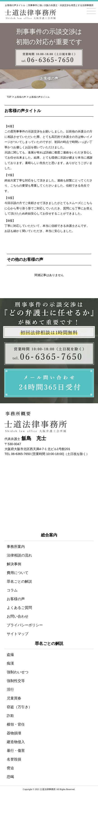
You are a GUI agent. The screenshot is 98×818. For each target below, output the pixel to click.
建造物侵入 (16, 742)
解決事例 (14, 564)
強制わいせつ (17, 672)
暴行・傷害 (16, 750)
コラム (12, 590)
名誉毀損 (14, 759)
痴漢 (10, 663)
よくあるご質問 (19, 608)
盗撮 (10, 655)
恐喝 (10, 777)
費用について (17, 573)
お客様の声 (16, 599)
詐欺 (10, 716)
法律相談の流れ (19, 555)
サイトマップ (17, 634)
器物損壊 (14, 733)
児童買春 (14, 698)
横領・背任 (16, 724)
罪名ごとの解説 (19, 581)
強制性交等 (16, 681)
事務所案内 (16, 546)
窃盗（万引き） (19, 707)
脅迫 (10, 768)
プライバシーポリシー (25, 625)
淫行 (10, 689)
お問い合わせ (17, 616)
